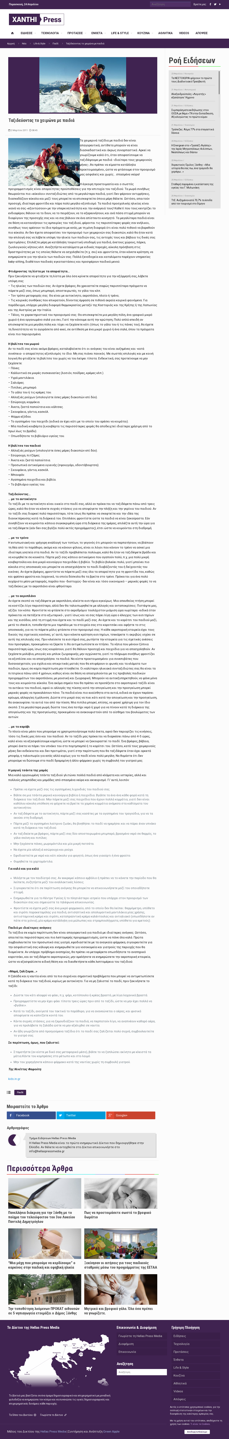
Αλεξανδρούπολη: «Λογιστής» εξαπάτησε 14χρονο (193, 93)
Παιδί (56, 43)
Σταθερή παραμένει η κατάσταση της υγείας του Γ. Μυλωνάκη (193, 183)
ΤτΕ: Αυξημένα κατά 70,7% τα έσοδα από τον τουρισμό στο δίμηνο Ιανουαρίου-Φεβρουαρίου (193, 200)
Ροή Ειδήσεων (192, 60)
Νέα (24, 43)
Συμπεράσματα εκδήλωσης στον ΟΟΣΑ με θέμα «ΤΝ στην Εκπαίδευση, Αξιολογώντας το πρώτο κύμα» (193, 110)
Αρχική (11, 43)
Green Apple (111, 1431)
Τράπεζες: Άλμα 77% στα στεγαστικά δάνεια (193, 128)
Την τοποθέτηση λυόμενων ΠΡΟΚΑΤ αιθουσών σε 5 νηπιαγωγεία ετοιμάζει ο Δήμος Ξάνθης (43, 1311)
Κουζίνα (179, 1375)
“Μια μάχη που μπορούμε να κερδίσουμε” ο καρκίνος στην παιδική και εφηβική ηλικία (41, 1265)
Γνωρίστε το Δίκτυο (53, 1415)
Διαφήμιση (126, 1344)
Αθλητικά (180, 1383)
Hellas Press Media (53, 1431)
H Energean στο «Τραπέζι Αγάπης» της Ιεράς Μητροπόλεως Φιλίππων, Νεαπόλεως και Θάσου (193, 146)
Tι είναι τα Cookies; (200, 1424)
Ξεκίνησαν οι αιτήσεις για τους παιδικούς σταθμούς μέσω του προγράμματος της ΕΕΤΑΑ (120, 1265)
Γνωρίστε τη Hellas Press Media (140, 1336)
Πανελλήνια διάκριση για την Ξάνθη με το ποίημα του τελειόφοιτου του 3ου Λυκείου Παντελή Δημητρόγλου (41, 1217)
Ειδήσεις (180, 1336)
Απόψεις (180, 1399)
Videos (178, 1391)
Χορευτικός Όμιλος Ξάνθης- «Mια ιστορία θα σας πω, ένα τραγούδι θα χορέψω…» (193, 165)
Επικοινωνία (127, 1352)
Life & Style (39, 43)
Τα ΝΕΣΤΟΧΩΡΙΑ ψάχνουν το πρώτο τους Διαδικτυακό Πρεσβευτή (193, 77)
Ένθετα (179, 1359)
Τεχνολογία (181, 1344)
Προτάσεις (181, 1352)
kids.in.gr (14, 1079)
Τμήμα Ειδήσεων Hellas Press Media (52, 1138)
